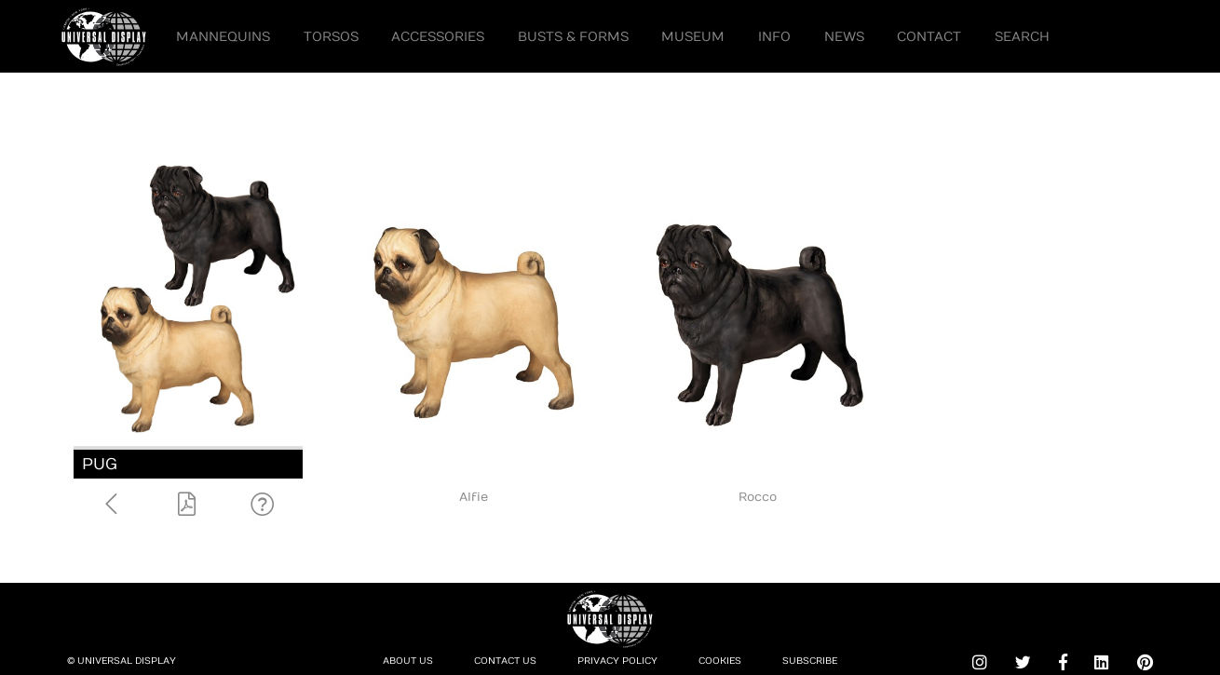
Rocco (758, 497)
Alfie (473, 497)
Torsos (331, 37)
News (844, 37)
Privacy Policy (617, 661)
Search (1022, 37)
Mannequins (223, 37)
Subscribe (809, 661)
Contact (929, 37)
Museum (693, 37)
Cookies (719, 661)
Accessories (437, 37)
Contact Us (505, 661)
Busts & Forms (573, 37)
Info (774, 37)
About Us (408, 661)
